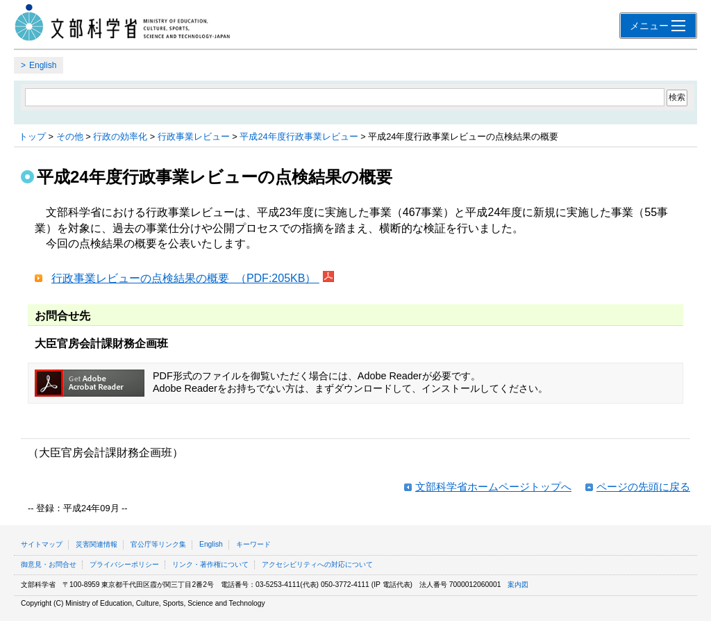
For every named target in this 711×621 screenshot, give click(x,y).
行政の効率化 (120, 136)
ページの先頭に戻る (643, 486)
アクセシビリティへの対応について (317, 564)
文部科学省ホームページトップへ (493, 486)
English (42, 65)
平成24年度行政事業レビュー (299, 136)
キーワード (253, 544)
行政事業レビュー (194, 136)
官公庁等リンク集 (158, 544)
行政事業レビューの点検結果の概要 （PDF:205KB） (185, 278)
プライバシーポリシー (124, 564)
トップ (32, 136)
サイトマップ (41, 544)
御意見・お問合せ (48, 564)
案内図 (518, 584)
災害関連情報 (96, 544)
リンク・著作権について (210, 564)
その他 (69, 136)
